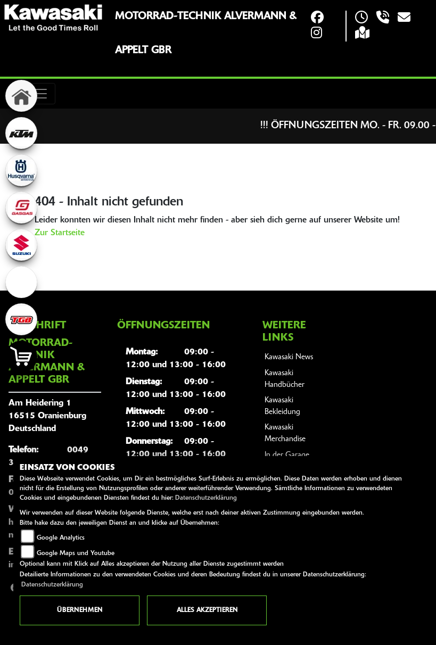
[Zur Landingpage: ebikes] (21, 282)
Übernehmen (79, 610)
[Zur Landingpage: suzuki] (21, 245)
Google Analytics (61, 538)
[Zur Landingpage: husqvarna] (21, 170)
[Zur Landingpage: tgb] (21, 319)
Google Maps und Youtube (75, 553)
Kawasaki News (289, 357)
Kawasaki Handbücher (285, 379)
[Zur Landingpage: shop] (21, 357)
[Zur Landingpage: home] (21, 96)
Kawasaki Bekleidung (282, 406)
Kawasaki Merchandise (285, 433)
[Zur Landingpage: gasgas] (21, 208)
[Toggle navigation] (40, 93)
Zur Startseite (60, 233)
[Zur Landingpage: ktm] (21, 133)
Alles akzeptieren (207, 610)
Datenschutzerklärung (206, 498)
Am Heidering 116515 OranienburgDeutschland (47, 416)
